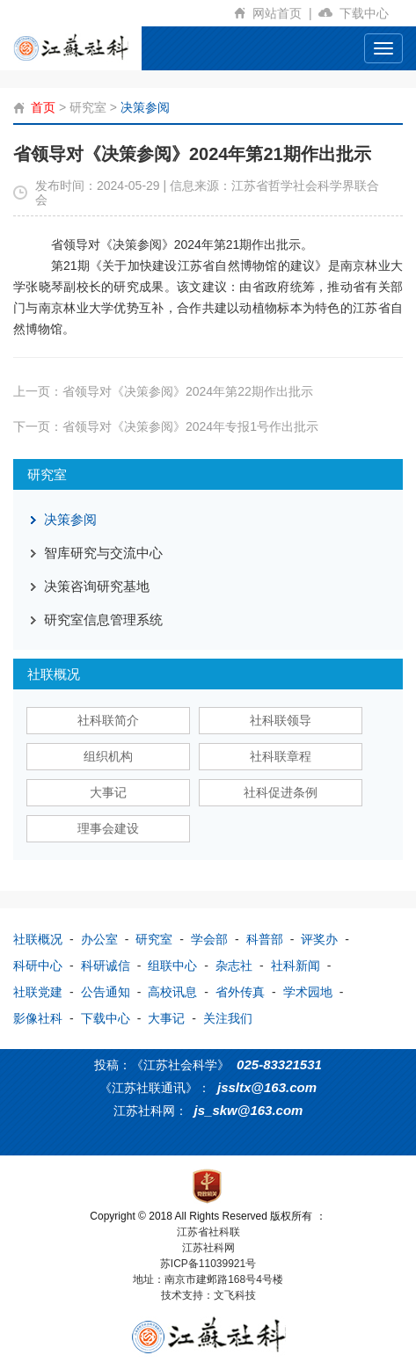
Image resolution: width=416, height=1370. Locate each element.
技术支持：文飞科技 (208, 1295)
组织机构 (108, 756)
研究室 (87, 107)
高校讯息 (172, 992)
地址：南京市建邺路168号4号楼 (208, 1279)
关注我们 (227, 1018)
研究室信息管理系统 (103, 619)
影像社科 (37, 1018)
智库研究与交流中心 (103, 552)
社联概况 (37, 939)
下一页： (165, 426)
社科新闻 (295, 965)
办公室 (99, 939)
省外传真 (240, 992)
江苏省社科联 (208, 1232)
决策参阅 (145, 107)
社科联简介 (108, 720)
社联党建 (37, 992)
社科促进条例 (280, 792)
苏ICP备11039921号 (208, 1263)
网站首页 (285, 13)
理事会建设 (108, 828)
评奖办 (319, 939)
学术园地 (307, 992)
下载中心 (371, 13)
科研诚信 (105, 965)
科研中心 (37, 965)
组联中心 (172, 965)
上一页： (163, 391)
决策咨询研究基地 (97, 586)
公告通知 (105, 992)
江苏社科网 (208, 1248)
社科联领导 (280, 720)
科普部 (264, 939)
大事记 (108, 792)
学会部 (209, 939)
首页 (43, 107)
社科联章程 (280, 756)
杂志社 (233, 965)
